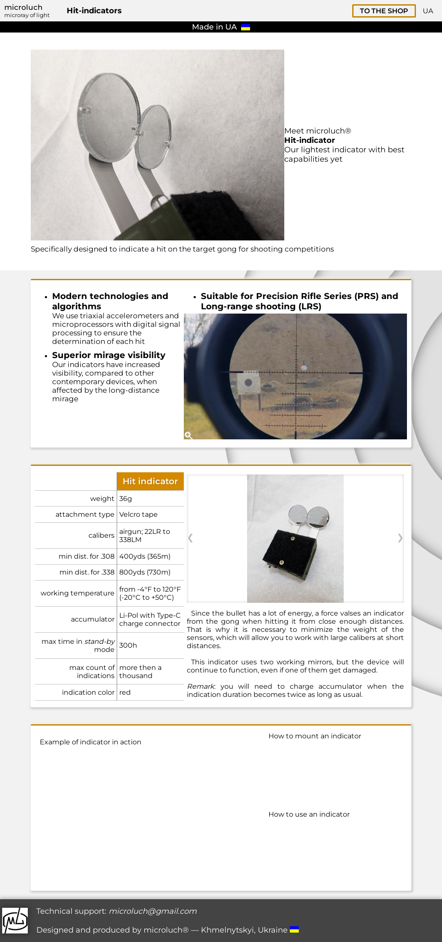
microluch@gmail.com (153, 911)
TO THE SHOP (384, 11)
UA (428, 11)
